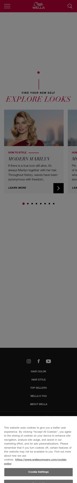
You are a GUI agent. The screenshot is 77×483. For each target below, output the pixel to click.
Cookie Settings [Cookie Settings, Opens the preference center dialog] (38, 472)
